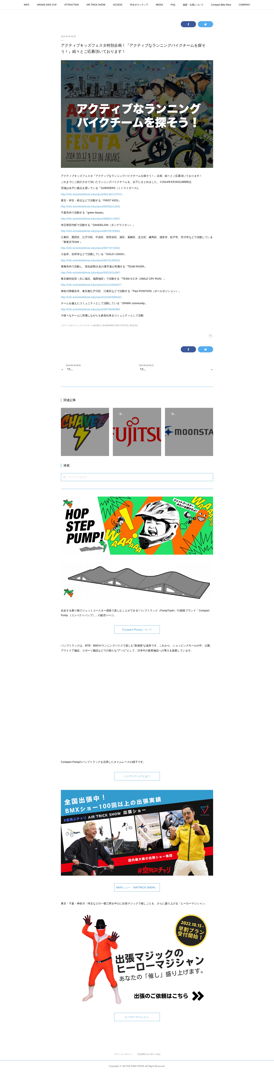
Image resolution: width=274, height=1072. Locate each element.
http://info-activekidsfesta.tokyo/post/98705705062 (90, 231)
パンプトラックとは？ (137, 776)
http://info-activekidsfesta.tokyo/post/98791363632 (90, 260)
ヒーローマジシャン (137, 1017)
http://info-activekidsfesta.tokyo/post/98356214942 (90, 206)
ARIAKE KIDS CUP (47, 4)
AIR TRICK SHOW (95, 4)
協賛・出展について (193, 4)
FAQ (173, 4)
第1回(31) (134, 325)
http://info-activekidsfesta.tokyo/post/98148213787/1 (91, 194)
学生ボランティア (139, 4)
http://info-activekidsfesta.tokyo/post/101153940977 (91, 284)
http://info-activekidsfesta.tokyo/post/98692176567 (90, 218)
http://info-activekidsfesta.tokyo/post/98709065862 (90, 309)
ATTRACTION (71, 4)
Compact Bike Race (221, 4)
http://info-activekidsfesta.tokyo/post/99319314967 (90, 272)
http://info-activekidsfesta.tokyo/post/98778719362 (90, 248)
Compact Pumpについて (137, 629)
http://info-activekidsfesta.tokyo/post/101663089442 (91, 297)
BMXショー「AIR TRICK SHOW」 (137, 887)
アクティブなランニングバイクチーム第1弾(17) (81, 325)
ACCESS (117, 4)
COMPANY (244, 4)
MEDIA (159, 4)
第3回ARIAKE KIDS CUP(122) (115, 325)
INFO (26, 4)
